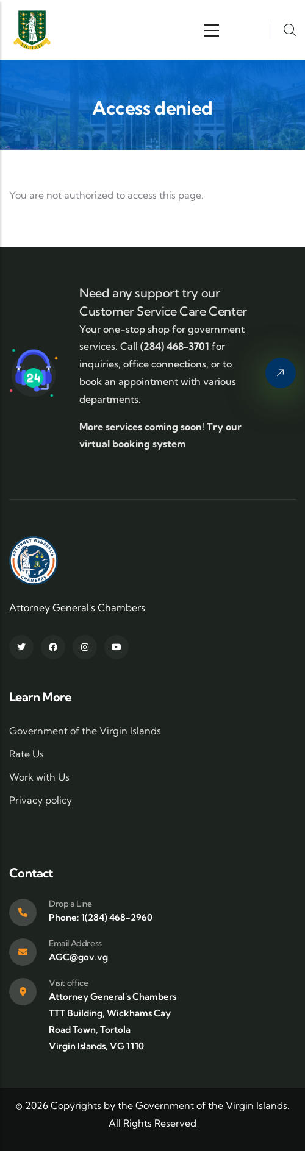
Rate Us (26, 754)
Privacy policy (40, 800)
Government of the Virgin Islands (85, 730)
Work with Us (39, 777)
